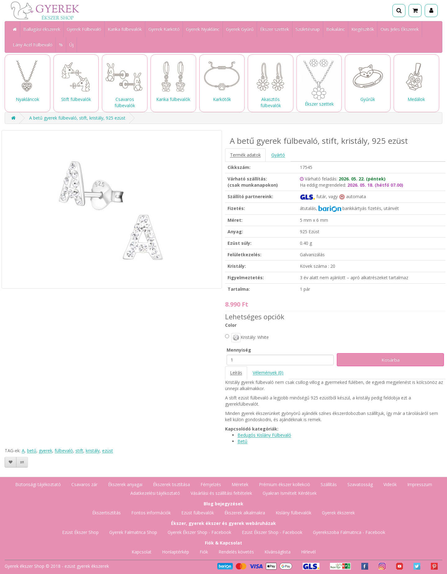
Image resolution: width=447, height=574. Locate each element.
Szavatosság (360, 484)
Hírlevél (308, 552)
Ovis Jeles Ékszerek (400, 29)
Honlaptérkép (175, 552)
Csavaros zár (84, 484)
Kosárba (391, 360)
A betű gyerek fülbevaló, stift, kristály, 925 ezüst (77, 118)
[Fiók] (431, 10)
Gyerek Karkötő (163, 29)
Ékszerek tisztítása (171, 484)
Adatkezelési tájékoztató (155, 493)
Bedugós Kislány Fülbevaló (264, 435)
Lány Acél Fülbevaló (32, 45)
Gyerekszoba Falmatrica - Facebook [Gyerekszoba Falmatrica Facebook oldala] (349, 532)
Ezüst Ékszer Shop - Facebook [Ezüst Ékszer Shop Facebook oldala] (272, 532)
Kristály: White (247, 337)
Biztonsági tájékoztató (38, 484)
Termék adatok (245, 155)
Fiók (204, 552)
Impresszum (419, 484)
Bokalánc (335, 29)
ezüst (107, 450)
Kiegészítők (362, 29)
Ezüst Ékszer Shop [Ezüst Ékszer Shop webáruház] (80, 532)
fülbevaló (64, 450)
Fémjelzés (211, 484)
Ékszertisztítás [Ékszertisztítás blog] (106, 513)
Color (231, 325)
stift (79, 450)
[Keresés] (398, 10)
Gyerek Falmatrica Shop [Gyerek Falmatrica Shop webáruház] (133, 532)
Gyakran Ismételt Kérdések (290, 493)
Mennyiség (239, 350)
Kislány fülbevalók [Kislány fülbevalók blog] (293, 513)
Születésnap (308, 29)
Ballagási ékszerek (41, 29)
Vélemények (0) (268, 373)
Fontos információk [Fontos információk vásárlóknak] (151, 513)
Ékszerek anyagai (125, 484)
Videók (390, 484)
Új (71, 45)
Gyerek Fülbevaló (84, 29)
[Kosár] (415, 10)
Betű (242, 441)
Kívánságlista (277, 552)
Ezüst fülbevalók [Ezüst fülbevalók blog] (197, 513)
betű (31, 450)
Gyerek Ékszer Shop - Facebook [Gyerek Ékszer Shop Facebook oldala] (199, 532)
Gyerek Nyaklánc (202, 29)
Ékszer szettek (274, 29)
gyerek (45, 450)
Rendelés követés (236, 552)
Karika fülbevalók (125, 29)
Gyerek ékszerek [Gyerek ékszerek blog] (338, 513)
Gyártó (278, 155)
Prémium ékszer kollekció (284, 484)
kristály (93, 450)
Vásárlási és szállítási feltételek (221, 493)
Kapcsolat (141, 552)
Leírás (236, 373)
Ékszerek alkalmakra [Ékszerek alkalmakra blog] (244, 513)
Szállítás (329, 484)
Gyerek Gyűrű (240, 29)
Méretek (240, 484)
